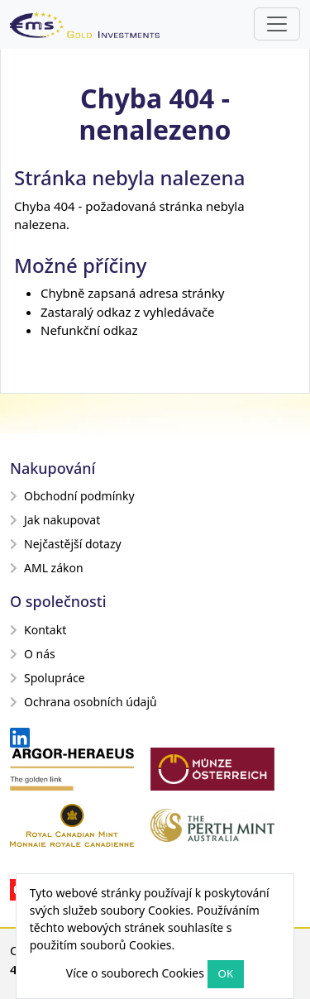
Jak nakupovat (55, 520)
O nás (32, 654)
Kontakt (38, 630)
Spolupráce (47, 678)
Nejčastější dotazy (66, 544)
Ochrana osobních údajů (83, 702)
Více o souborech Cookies (135, 973)
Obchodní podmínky (72, 496)
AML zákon (46, 568)
